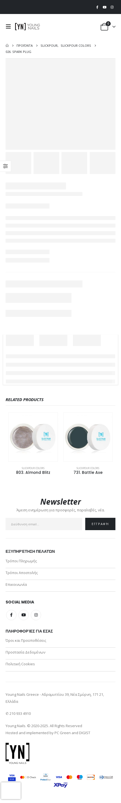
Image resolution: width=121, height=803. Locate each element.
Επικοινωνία (16, 584)
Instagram (36, 615)
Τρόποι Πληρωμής (21, 560)
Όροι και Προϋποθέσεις (26, 640)
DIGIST (84, 732)
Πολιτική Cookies (20, 663)
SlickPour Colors (33, 468)
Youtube (23, 615)
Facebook (11, 615)
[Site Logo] (27, 26)
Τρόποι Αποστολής (22, 572)
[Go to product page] (33, 437)
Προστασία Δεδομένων (25, 652)
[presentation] (11, 790)
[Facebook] (97, 7)
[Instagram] (112, 7)
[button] (10, 26)
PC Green (62, 732)
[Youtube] (104, 7)
